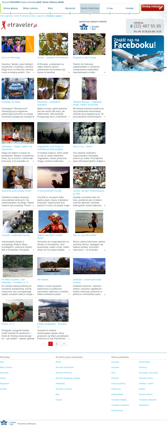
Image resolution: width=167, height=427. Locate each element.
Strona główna (10, 8)
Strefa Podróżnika (90, 8)
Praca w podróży (118, 383)
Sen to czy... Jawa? (83, 146)
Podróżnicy (116, 389)
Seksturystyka (117, 394)
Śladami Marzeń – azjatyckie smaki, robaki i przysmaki (87, 103)
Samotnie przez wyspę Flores (16, 190)
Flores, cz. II (8, 324)
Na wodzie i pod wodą (148, 373)
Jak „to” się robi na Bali (84, 235)
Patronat (115, 378)
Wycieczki (70, 8)
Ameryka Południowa (65, 367)
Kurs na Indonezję (11, 57)
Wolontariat (144, 405)
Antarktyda (60, 383)
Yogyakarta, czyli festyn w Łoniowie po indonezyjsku (50, 148)
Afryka (58, 362)
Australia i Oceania (64, 389)
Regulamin (4, 383)
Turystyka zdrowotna (120, 405)
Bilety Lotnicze (30, 8)
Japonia (40, 16)
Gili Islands (42, 279)
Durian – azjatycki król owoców (52, 57)
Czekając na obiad (11, 102)
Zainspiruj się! (117, 410)
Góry (113, 373)
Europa (59, 400)
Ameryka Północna (64, 373)
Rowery (142, 389)
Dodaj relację (151, 6)
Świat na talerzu (146, 394)
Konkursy (143, 367)
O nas (110, 8)
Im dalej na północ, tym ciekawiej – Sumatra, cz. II (15, 281)
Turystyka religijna (119, 400)
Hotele (3, 378)
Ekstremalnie (144, 362)
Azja (33, 16)
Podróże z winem (146, 383)
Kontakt (129, 8)
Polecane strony (146, 378)
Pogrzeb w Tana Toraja (84, 57)
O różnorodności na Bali (49, 190)
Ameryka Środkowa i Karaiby (68, 378)
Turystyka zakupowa (147, 400)
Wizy (50, 8)
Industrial (115, 367)
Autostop (115, 362)
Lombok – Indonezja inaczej (16, 235)
